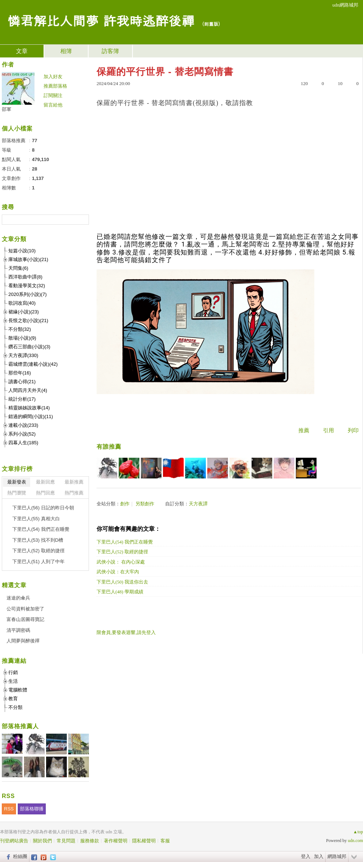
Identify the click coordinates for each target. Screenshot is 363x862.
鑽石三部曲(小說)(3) (29, 346)
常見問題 (66, 840)
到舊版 (211, 23)
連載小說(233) (23, 425)
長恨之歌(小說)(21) (28, 320)
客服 (165, 840)
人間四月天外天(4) (27, 390)
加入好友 (53, 76)
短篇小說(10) (22, 250)
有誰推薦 (109, 447)
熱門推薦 (74, 493)
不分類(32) (19, 329)
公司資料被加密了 (25, 609)
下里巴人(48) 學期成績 (120, 591)
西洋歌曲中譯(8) (25, 277)
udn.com (355, 840)
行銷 (13, 672)
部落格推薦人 (20, 726)
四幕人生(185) (23, 442)
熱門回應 (45, 493)
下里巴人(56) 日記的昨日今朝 (43, 507)
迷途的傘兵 (18, 598)
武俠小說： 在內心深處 (121, 562)
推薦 (303, 430)
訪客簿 (110, 51)
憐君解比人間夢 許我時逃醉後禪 (101, 20)
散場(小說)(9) (22, 338)
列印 (353, 430)
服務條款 (89, 840)
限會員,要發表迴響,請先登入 (126, 632)
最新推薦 (74, 482)
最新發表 (16, 482)
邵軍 (6, 109)
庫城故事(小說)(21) (28, 259)
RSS (9, 808)
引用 (328, 430)
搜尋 (82, 220)
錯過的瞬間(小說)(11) (30, 416)
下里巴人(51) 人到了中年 (38, 561)
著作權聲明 (115, 840)
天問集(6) (18, 268)
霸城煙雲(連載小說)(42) (33, 364)
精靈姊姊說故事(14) (29, 407)
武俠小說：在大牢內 (118, 571)
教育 (13, 698)
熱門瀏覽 (16, 493)
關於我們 (42, 840)
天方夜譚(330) (23, 355)
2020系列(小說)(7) (27, 294)
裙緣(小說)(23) (23, 311)
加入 (318, 856)
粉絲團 (20, 856)
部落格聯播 (32, 808)
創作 (125, 503)
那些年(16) (19, 373)
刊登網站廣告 (14, 840)
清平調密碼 (18, 630)
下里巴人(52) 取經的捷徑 (122, 551)
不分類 (15, 707)
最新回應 (45, 482)
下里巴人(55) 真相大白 (36, 518)
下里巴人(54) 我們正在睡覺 (125, 542)
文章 (22, 51)
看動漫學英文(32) (26, 285)
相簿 (66, 51)
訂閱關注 (53, 95)
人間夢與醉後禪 (23, 641)
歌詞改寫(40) (22, 303)
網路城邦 (336, 856)
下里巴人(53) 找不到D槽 (37, 540)
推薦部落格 (55, 86)
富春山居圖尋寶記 (25, 619)
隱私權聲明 (144, 840)
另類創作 (144, 503)
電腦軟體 (17, 690)
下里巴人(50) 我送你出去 (122, 582)
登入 (305, 856)
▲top (358, 831)
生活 (13, 681)
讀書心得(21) (22, 381)
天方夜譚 (198, 503)
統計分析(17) (22, 399)
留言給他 (53, 105)
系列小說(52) (22, 434)
